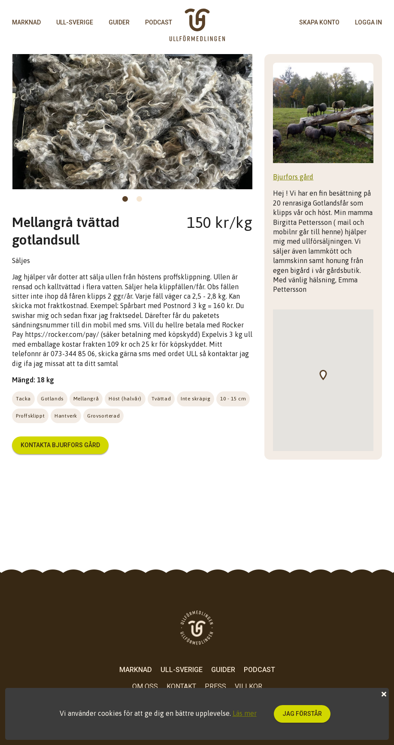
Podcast (158, 22)
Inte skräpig (195, 399)
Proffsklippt (30, 416)
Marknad (26, 22)
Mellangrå (86, 399)
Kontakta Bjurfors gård (60, 445)
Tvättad (161, 399)
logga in (368, 22)
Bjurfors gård (293, 177)
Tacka (23, 399)
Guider (119, 22)
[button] (327, 380)
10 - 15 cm (233, 399)
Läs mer (245, 713)
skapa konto (319, 22)
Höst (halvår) (125, 399)
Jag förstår (302, 713)
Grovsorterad (103, 416)
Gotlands (52, 399)
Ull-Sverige (74, 22)
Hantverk (66, 416)
